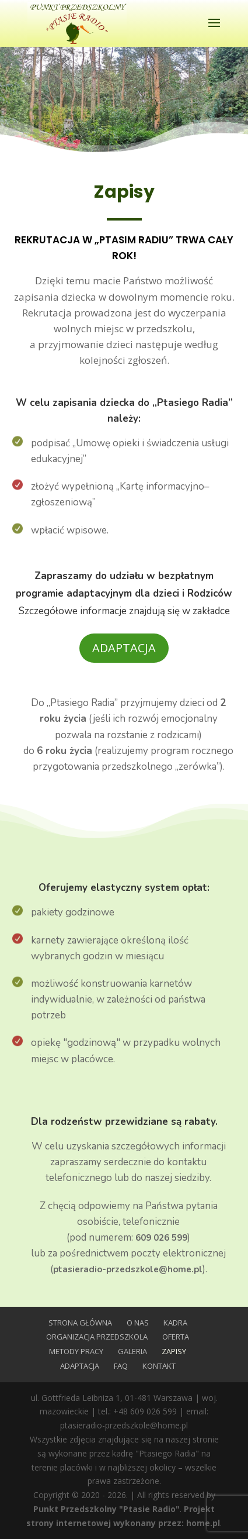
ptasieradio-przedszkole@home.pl (127, 1269)
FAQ (121, 1366)
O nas (138, 1322)
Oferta (175, 1336)
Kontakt (159, 1366)
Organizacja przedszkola (97, 1336)
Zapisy (174, 1351)
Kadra (175, 1322)
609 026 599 (161, 1238)
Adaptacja (124, 648)
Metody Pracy (76, 1351)
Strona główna (80, 1322)
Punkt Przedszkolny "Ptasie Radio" (106, 1508)
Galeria (132, 1351)
